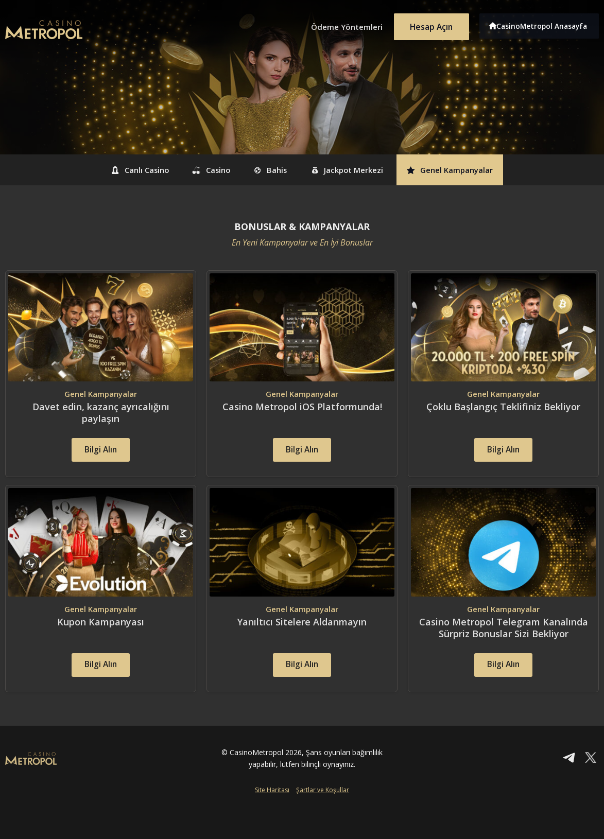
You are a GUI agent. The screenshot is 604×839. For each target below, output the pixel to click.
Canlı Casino (113, 170)
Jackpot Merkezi (358, 170)
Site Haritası (272, 811)
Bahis (268, 170)
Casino (197, 170)
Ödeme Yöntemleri (339, 24)
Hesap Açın (429, 24)
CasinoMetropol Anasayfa (545, 24)
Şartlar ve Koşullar (322, 811)
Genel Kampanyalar (476, 170)
